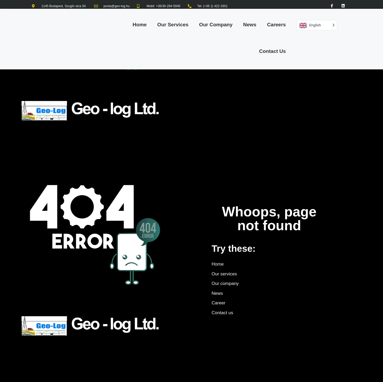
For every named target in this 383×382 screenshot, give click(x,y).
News (249, 24)
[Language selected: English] (317, 25)
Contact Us (272, 51)
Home (140, 24)
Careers (276, 24)
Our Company (216, 24)
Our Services (172, 24)
